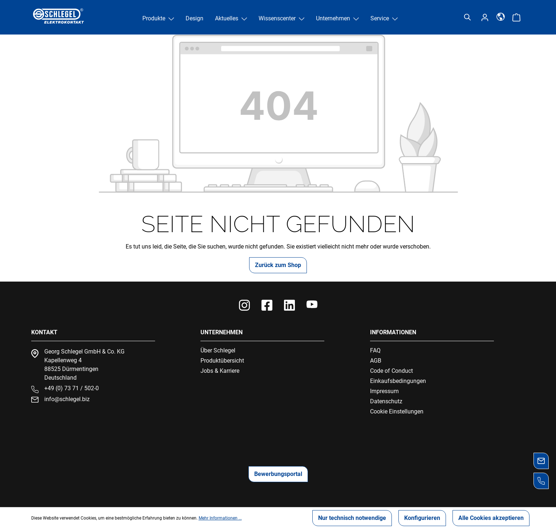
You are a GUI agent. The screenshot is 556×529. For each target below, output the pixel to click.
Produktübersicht (222, 360)
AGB (375, 360)
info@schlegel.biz (67, 399)
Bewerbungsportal (278, 474)
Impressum (384, 391)
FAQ (375, 350)
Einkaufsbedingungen (398, 380)
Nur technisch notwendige (352, 517)
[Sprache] (500, 16)
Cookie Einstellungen (396, 411)
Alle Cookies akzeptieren (491, 517)
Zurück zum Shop (278, 265)
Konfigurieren (422, 517)
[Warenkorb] (516, 17)
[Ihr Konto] (485, 17)
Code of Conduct (391, 370)
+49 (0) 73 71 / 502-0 (71, 388)
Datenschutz (386, 401)
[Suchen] (467, 17)
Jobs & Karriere (219, 370)
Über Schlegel (217, 350)
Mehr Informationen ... (220, 518)
